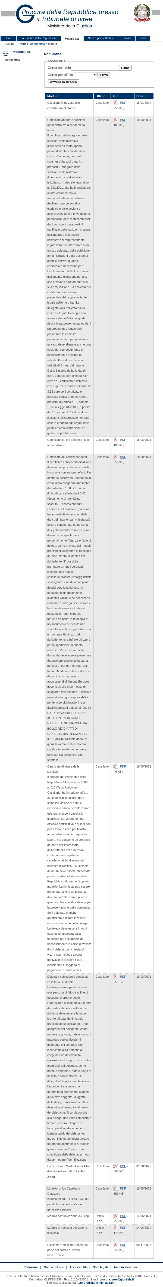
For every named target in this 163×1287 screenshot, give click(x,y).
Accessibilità (78, 1267)
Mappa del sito (53, 1267)
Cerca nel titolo (59, 68)
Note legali (100, 1267)
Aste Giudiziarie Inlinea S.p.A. (96, 1282)
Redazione (31, 1267)
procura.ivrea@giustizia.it (116, 1279)
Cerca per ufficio (60, 75)
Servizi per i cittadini (100, 38)
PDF (123, 102)
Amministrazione (126, 1267)
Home (8, 38)
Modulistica (72, 38)
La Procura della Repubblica (38, 38)
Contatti (126, 38)
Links (143, 38)
